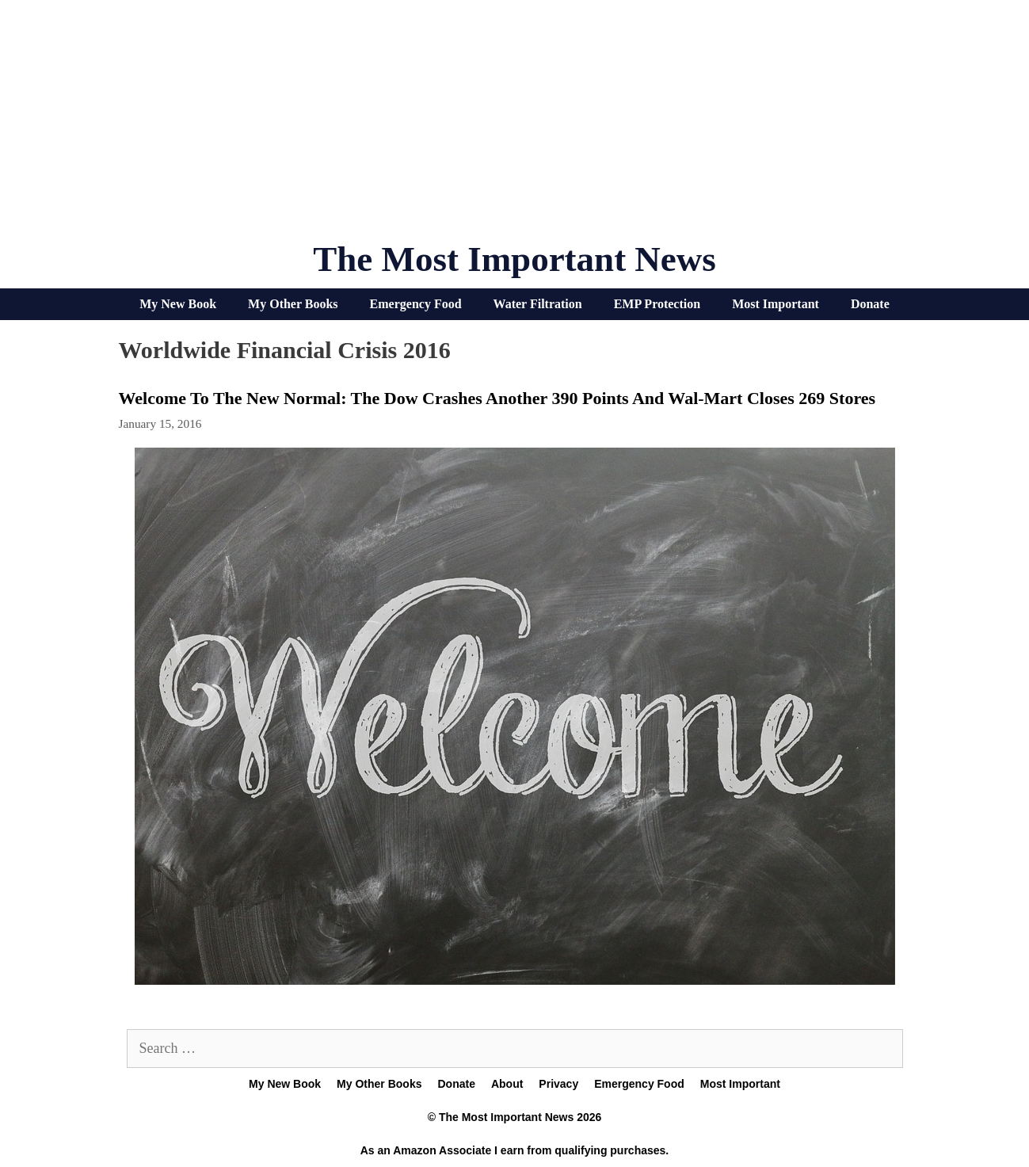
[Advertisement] (515, 127)
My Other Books (292, 304)
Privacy (558, 1083)
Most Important (775, 304)
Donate (870, 304)
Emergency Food (416, 304)
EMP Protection (657, 304)
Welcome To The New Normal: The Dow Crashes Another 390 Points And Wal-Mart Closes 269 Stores (497, 398)
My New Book (177, 304)
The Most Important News (514, 259)
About (507, 1083)
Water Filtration (538, 304)
